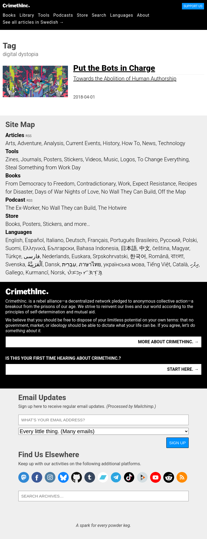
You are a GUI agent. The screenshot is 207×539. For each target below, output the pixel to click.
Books (9, 15)
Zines (11, 159)
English (14, 240)
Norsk (58, 272)
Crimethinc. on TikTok (129, 477)
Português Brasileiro (134, 240)
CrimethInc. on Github (76, 477)
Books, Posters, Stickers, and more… (47, 224)
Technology (171, 143)
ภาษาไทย (90, 264)
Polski (190, 240)
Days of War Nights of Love (67, 191)
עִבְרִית (69, 264)
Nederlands (55, 256)
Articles (14, 135)
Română (158, 256)
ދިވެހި (194, 264)
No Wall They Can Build (128, 191)
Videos (93, 159)
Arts (10, 143)
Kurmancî (37, 272)
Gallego (14, 272)
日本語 (129, 248)
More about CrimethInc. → (168, 341)
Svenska (15, 264)
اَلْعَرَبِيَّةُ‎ (35, 264)
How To (131, 143)
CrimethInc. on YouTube (155, 477)
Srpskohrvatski (110, 256)
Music (111, 159)
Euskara (80, 256)
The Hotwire (112, 208)
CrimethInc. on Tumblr (89, 477)
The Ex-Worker (22, 208)
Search (99, 15)
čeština (160, 248)
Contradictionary (96, 183)
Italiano (54, 240)
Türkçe (13, 256)
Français (98, 240)
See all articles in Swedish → (33, 22)
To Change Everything (162, 159)
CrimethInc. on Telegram (116, 477)
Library (27, 15)
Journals (31, 159)
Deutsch (75, 240)
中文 (144, 248)
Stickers (73, 159)
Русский (170, 240)
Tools (44, 15)
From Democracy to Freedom (39, 183)
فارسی (32, 256)
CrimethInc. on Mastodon (23, 477)
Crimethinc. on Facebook (37, 477)
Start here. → (183, 369)
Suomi (12, 248)
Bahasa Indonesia (97, 248)
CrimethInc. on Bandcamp (103, 477)
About (143, 15)
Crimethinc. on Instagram (50, 477)
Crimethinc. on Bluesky (63, 477)
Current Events (83, 143)
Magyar (180, 248)
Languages (121, 15)
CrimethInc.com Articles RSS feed (182, 477)
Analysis (53, 143)
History (111, 143)
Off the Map (172, 191)
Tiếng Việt (158, 264)
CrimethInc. (16, 5)
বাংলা (177, 256)
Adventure (30, 143)
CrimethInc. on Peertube (142, 477)
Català (180, 264)
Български (60, 248)
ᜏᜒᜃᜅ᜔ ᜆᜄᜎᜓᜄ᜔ (85, 272)
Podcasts (63, 15)
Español (34, 240)
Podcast (15, 200)
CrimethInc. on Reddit (168, 477)
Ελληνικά (34, 248)
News (149, 143)
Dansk (52, 264)
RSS (29, 136)
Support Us (193, 6)
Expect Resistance (154, 183)
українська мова (124, 264)
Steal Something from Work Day (43, 167)
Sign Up (177, 442)
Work (124, 183)
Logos (127, 159)
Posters (53, 159)
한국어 (138, 256)
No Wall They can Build (69, 208)
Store (82, 15)
